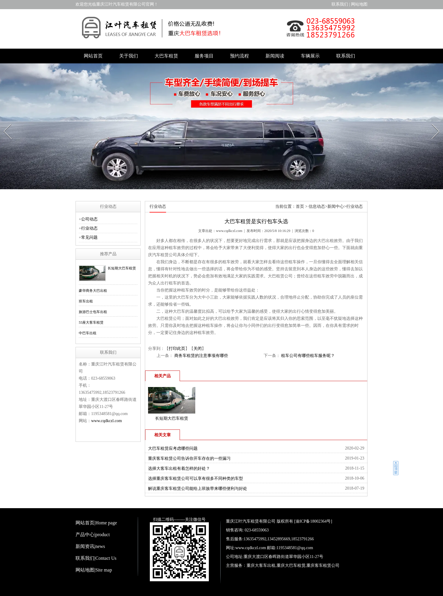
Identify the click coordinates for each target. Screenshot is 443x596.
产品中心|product (93, 534)
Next (432, 122)
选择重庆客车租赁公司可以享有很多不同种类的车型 (195, 478)
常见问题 (89, 237)
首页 (300, 206)
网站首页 (93, 55)
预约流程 (239, 55)
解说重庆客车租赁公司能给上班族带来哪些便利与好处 (197, 488)
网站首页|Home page (96, 522)
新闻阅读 (274, 55)
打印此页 (177, 348)
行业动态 (89, 228)
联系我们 (340, 4)
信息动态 (317, 206)
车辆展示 (310, 55)
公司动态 (89, 219)
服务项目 (204, 55)
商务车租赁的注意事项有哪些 (200, 355)
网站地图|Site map (94, 569)
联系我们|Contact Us (96, 558)
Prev (4, 122)
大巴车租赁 (166, 55)
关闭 (197, 348)
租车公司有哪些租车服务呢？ (307, 355)
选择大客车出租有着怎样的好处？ (179, 468)
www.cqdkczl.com (229, 231)
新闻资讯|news (90, 546)
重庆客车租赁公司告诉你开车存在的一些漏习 (189, 458)
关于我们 (128, 55)
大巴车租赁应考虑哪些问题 (173, 448)
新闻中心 (335, 206)
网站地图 (359, 4)
